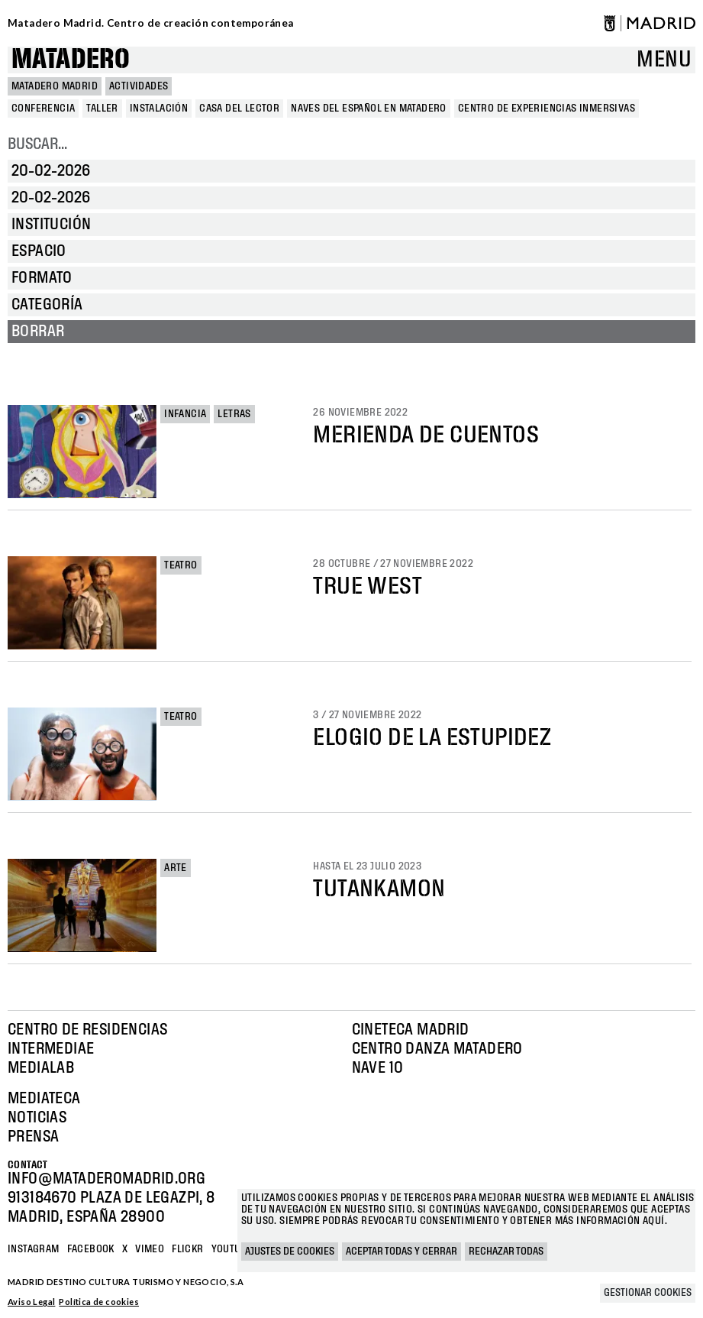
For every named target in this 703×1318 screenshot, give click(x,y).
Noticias (37, 1117)
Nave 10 (378, 1068)
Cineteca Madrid (410, 1030)
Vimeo (149, 1249)
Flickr (187, 1249)
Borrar (37, 331)
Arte (175, 868)
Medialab (41, 1068)
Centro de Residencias (87, 1030)
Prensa (33, 1137)
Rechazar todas (506, 1251)
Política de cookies (99, 1301)
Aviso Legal (31, 1301)
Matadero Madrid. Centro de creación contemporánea (151, 23)
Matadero (70, 60)
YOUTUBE (232, 1249)
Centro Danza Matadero (437, 1049)
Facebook (90, 1249)
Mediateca (44, 1098)
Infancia (185, 414)
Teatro (180, 565)
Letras (234, 414)
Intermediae (51, 1049)
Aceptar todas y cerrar (401, 1251)
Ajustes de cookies (289, 1251)
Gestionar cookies (648, 1292)
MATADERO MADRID (54, 86)
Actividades (138, 86)
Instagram (34, 1249)
